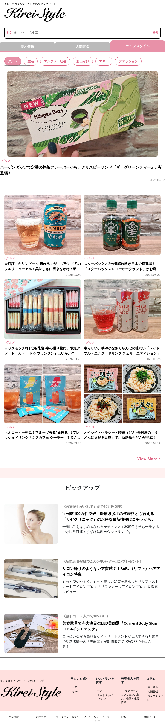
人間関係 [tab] (82, 46)
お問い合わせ (151, 717)
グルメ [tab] (13, 61)
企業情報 (14, 717)
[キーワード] (82, 32)
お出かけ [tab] (86, 61)
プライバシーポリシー (69, 717)
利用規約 (41, 717)
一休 (99, 691)
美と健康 (153, 687)
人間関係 (153, 691)
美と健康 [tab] (27, 46)
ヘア (74, 687)
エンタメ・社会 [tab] (57, 61)
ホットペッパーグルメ (104, 697)
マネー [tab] (107, 61)
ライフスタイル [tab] (138, 45)
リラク (76, 691)
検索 (155, 32)
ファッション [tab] (133, 61)
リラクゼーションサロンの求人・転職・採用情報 (130, 696)
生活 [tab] (31, 61)
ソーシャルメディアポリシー (96, 719)
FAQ (123, 717)
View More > (149, 458)
